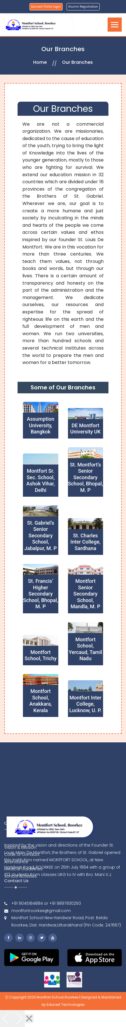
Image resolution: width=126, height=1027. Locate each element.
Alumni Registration (83, 7)
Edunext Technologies (66, 1004)
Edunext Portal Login (46, 7)
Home (40, 62)
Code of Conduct (22, 874)
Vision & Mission (20, 867)
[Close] (29, 1018)
